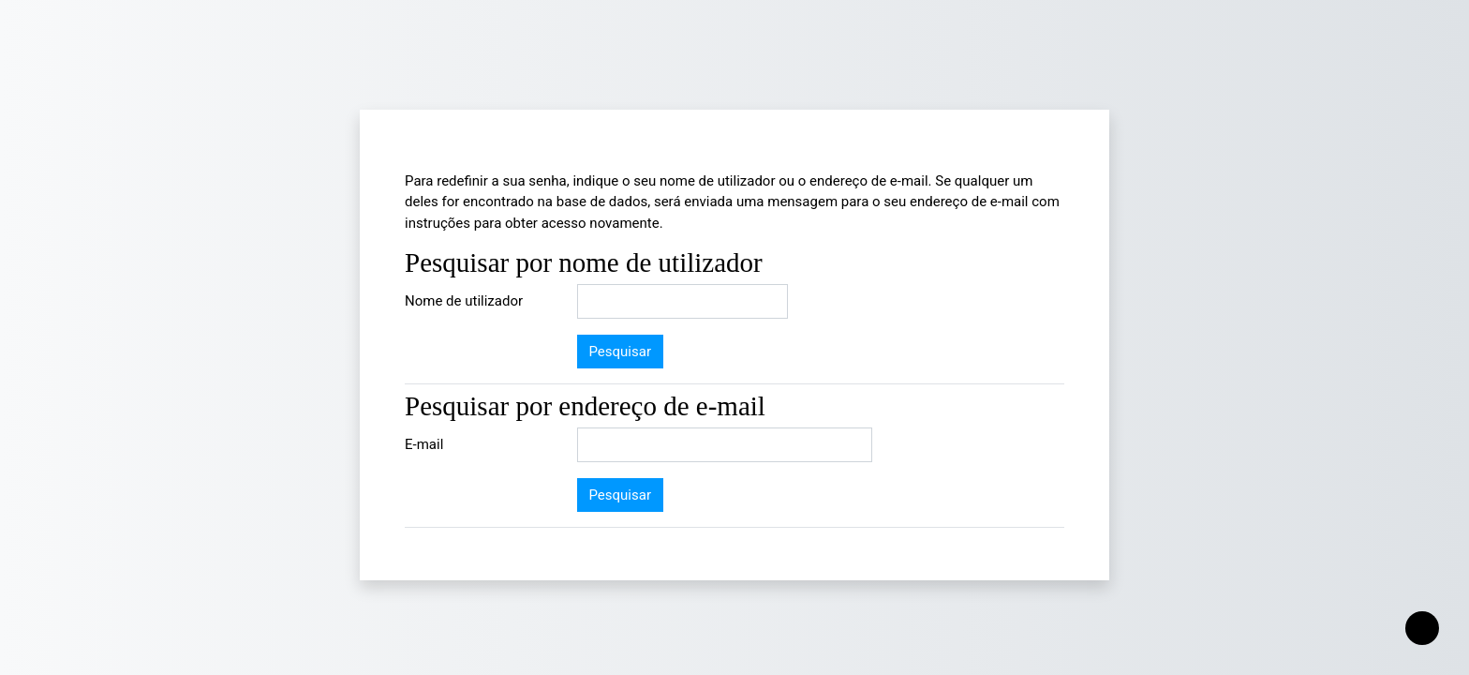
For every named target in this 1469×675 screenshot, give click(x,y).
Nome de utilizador (464, 300)
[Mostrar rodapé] (1422, 628)
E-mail (424, 444)
